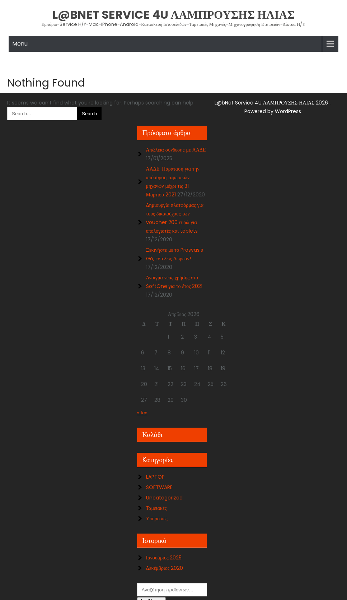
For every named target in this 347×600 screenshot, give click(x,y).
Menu (20, 43)
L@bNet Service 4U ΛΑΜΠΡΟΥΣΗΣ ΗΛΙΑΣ (173, 14)
